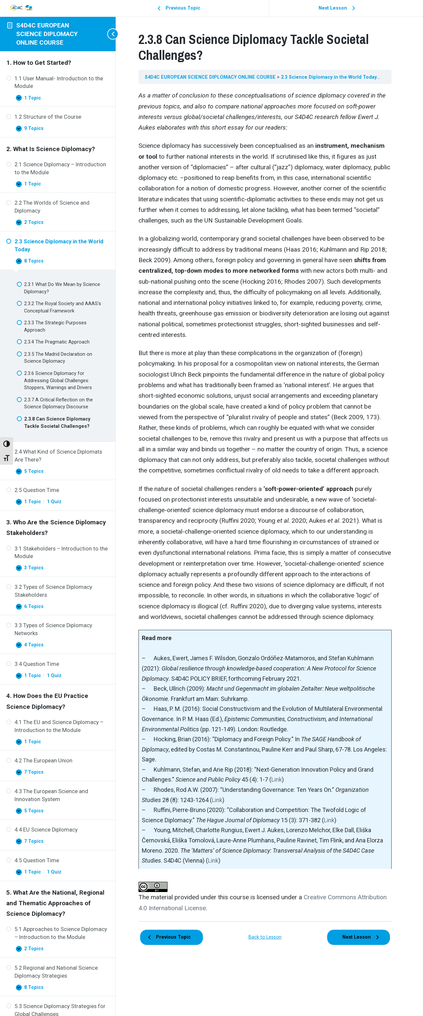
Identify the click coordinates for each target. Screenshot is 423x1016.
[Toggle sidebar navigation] (109, 34)
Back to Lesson (269, 968)
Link (285, 811)
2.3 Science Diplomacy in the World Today (338, 77)
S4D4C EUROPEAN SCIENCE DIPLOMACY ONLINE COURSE (47, 33)
